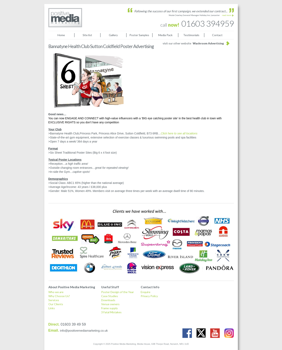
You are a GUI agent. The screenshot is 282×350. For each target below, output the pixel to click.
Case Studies (109, 296)
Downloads (108, 300)
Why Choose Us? (59, 296)
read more (226, 15)
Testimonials (191, 35)
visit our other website (193, 43)
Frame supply (109, 308)
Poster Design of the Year (117, 292)
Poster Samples (139, 35)
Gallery (113, 35)
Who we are (55, 292)
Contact (217, 35)
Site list (87, 35)
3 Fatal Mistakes (111, 312)
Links (51, 308)
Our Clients (55, 304)
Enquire (145, 292)
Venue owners (110, 304)
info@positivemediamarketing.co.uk (84, 330)
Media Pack (165, 35)
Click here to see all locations (179, 133)
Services (53, 300)
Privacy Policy (149, 296)
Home (61, 35)
